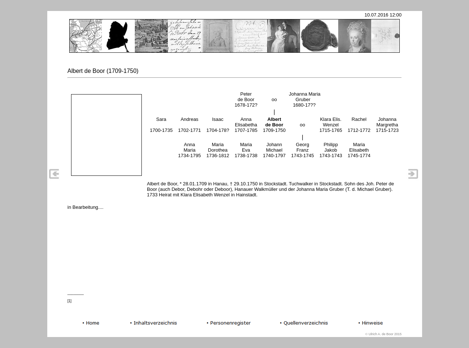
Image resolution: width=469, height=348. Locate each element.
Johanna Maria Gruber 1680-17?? (305, 99)
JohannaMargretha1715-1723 (387, 124)
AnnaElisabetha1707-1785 (245, 124)
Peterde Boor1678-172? (245, 99)
